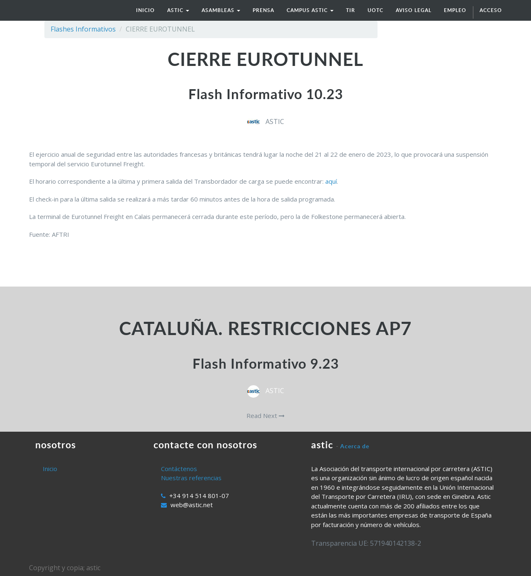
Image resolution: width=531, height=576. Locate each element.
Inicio (50, 468)
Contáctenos (179, 468)
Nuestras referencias (191, 478)
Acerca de (354, 446)
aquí (331, 181)
